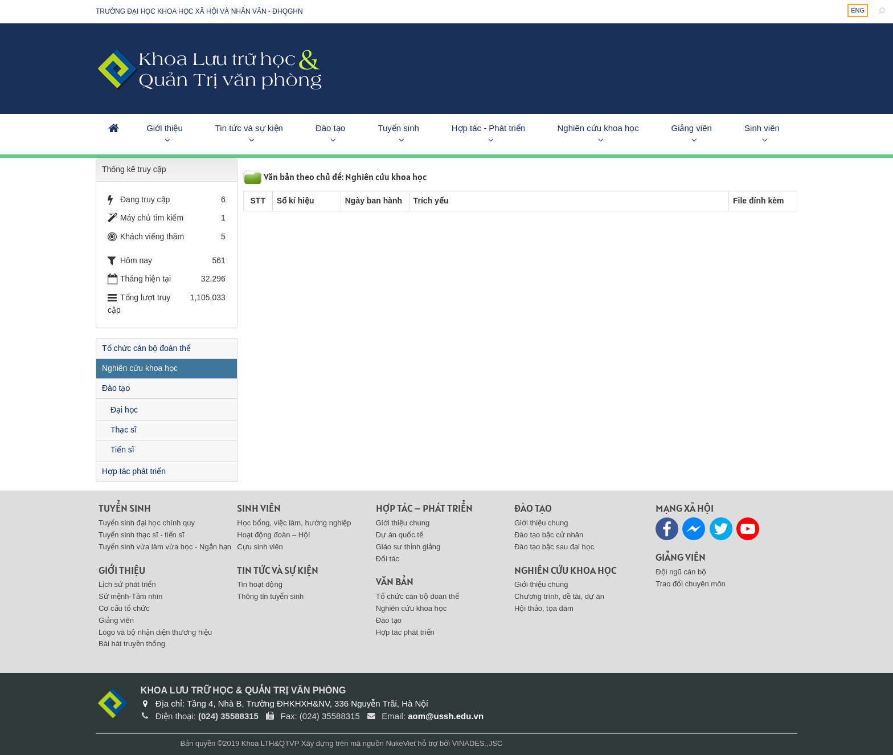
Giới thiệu (164, 128)
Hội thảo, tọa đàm (544, 608)
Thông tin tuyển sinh (270, 596)
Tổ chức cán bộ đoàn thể (146, 348)
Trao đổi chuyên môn (690, 583)
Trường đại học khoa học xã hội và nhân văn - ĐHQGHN (199, 11)
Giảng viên (691, 128)
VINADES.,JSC (477, 743)
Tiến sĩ (122, 449)
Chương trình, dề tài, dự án (559, 596)
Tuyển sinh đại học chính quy (147, 523)
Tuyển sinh (398, 128)
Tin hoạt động (259, 584)
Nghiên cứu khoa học (598, 128)
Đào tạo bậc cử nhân (548, 534)
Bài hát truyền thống (132, 643)
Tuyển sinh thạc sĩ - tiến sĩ (142, 534)
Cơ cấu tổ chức (124, 608)
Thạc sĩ (123, 429)
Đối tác (387, 558)
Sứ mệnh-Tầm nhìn (131, 596)
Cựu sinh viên (260, 546)
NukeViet (401, 743)
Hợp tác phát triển (134, 471)
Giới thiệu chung (403, 523)
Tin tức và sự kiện (249, 128)
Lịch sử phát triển (127, 584)
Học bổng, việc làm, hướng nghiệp (294, 523)
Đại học (124, 409)
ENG (858, 10)
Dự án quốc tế (399, 534)
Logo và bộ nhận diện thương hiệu (155, 632)
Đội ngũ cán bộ (681, 572)
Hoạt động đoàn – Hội (273, 534)
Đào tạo (330, 128)
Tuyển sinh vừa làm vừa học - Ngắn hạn (165, 546)
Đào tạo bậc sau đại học (554, 546)
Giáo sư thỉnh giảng (408, 546)
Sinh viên (762, 128)
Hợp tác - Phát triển (489, 128)
